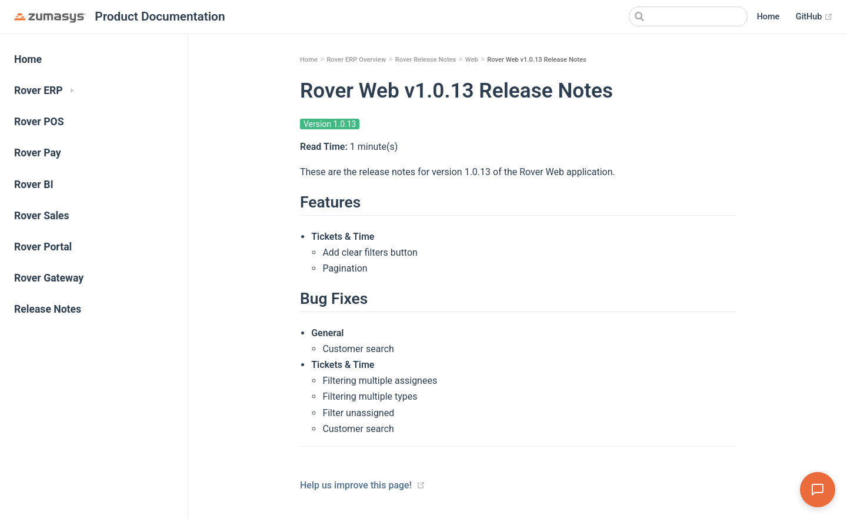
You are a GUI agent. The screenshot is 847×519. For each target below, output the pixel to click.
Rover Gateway (49, 278)
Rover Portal (43, 247)
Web (471, 59)
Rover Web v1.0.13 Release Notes (536, 59)
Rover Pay (37, 153)
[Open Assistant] (817, 489)
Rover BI (34, 184)
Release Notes (47, 309)
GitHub (814, 17)
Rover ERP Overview (356, 59)
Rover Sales (41, 216)
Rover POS (39, 122)
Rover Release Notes (425, 59)
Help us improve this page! (356, 485)
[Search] (688, 16)
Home (768, 17)
